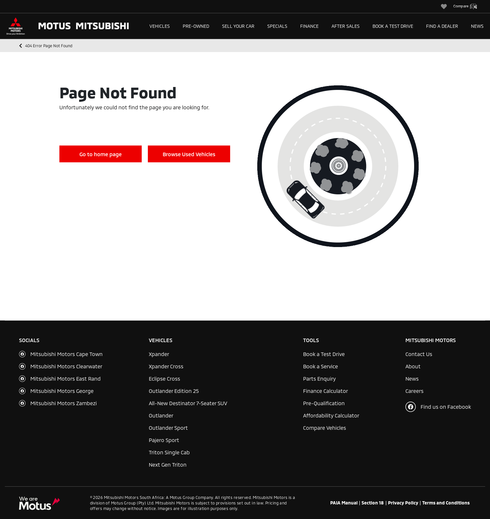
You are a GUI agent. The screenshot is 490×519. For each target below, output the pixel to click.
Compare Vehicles (324, 428)
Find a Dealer (442, 26)
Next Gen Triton (168, 464)
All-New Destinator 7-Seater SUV (188, 403)
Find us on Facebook (438, 407)
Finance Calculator (325, 391)
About (413, 366)
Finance (309, 26)
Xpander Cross (166, 366)
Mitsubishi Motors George (62, 391)
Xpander (159, 354)
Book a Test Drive (393, 26)
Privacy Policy (403, 502)
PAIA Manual (344, 502)
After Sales (346, 26)
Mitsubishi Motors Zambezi (63, 403)
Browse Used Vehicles (189, 154)
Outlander (161, 415)
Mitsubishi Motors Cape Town (66, 354)
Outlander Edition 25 (174, 391)
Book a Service (320, 366)
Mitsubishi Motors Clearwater (66, 366)
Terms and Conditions (446, 502)
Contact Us (418, 354)
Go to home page (100, 154)
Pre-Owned (196, 26)
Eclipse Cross (164, 378)
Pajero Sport (164, 440)
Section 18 (373, 502)
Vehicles (159, 26)
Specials (277, 26)
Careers (414, 391)
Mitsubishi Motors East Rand (65, 378)
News (477, 26)
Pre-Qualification (324, 403)
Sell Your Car (238, 26)
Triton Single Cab (169, 452)
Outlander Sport (168, 428)
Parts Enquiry (319, 378)
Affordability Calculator (331, 415)
